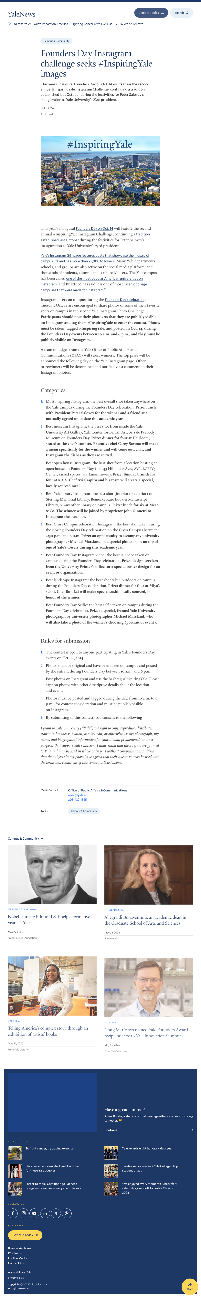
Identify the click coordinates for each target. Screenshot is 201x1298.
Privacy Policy (16, 1278)
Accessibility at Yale (19, 1272)
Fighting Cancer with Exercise (92, 24)
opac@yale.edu (78, 800)
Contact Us (16, 1263)
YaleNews (21, 15)
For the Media (17, 1258)
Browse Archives (19, 1248)
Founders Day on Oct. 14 (94, 232)
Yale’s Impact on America (51, 24)
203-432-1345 (77, 804)
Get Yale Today (25, 1235)
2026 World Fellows (129, 24)
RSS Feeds (15, 1253)
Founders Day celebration (124, 303)
